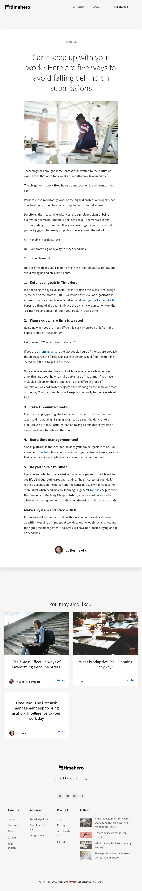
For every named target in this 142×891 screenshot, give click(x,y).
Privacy (90, 881)
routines (95, 490)
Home (11, 819)
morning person (49, 351)
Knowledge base (39, 819)
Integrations (36, 835)
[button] (136, 7)
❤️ (70, 881)
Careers (12, 837)
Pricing (61, 825)
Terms (99, 881)
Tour (60, 819)
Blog (10, 831)
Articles (61, 680)
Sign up (61, 841)
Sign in (96, 7)
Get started (120, 7)
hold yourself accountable (98, 300)
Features (13, 825)
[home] (17, 7)
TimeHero (42, 452)
